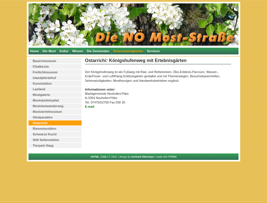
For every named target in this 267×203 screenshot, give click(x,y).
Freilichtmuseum (45, 72)
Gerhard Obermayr (142, 156)
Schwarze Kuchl (44, 134)
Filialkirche (41, 66)
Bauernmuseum (44, 61)
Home (34, 51)
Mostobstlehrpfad (46, 100)
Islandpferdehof (44, 78)
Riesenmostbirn (44, 128)
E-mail (89, 106)
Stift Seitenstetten (46, 140)
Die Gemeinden (98, 51)
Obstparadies (42, 117)
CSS (104, 156)
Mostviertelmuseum (47, 111)
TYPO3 (172, 156)
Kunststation (42, 83)
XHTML (95, 156)
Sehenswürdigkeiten (128, 51)
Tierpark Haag (43, 145)
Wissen (77, 51)
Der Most (49, 51)
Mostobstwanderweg (48, 106)
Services (153, 51)
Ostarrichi (40, 123)
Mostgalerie (41, 94)
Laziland (39, 89)
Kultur (64, 51)
